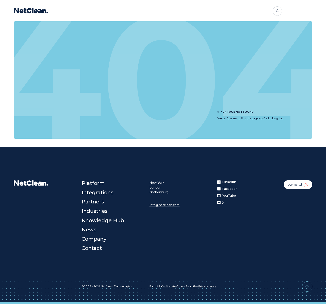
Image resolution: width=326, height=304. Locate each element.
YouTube (226, 195)
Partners (166, 11)
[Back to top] (307, 286)
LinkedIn (226, 182)
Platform (120, 11)
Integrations (142, 11)
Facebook (227, 188)
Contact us (298, 11)
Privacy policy (207, 286)
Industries (188, 11)
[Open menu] (205, 11)
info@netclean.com (164, 205)
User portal (298, 185)
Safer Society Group (171, 286)
